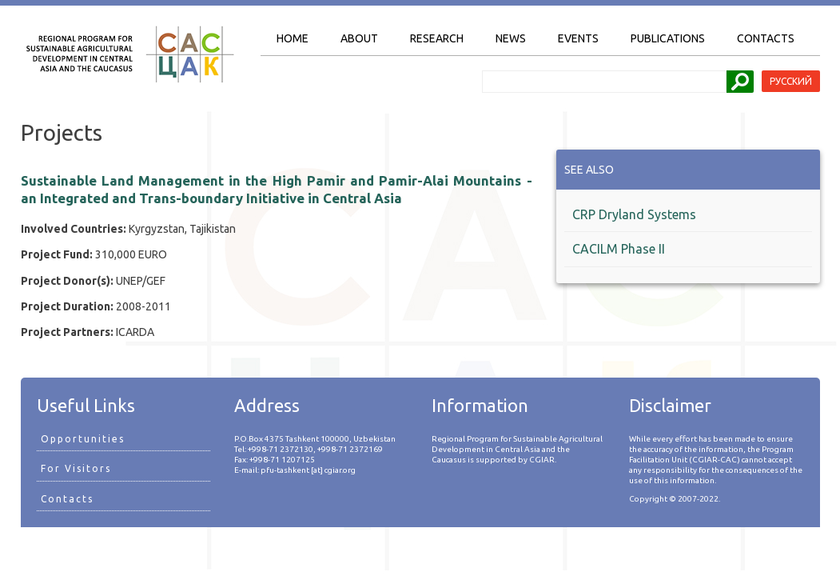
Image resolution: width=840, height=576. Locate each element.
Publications (668, 38)
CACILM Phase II (618, 249)
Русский (791, 81)
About (359, 38)
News (511, 38)
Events (578, 38)
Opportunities (83, 439)
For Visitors (76, 468)
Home (293, 38)
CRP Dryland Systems (634, 214)
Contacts (765, 38)
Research (437, 38)
